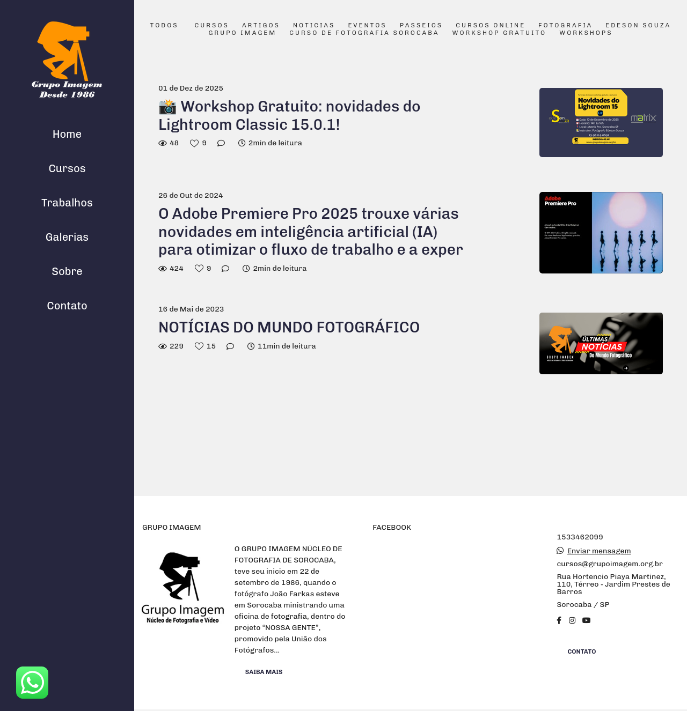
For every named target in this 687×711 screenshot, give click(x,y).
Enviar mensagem (599, 551)
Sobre (67, 271)
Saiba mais (264, 672)
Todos (164, 26)
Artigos (261, 26)
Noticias (314, 26)
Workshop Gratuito (499, 33)
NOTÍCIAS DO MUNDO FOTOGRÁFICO (289, 327)
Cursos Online (490, 26)
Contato (67, 305)
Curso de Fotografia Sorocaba (364, 33)
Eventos (367, 26)
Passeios (421, 26)
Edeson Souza (638, 26)
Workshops (585, 33)
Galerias (67, 237)
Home (67, 134)
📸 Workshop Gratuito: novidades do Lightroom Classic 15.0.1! (289, 116)
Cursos (66, 168)
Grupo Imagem (242, 33)
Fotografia (565, 26)
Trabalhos (67, 202)
